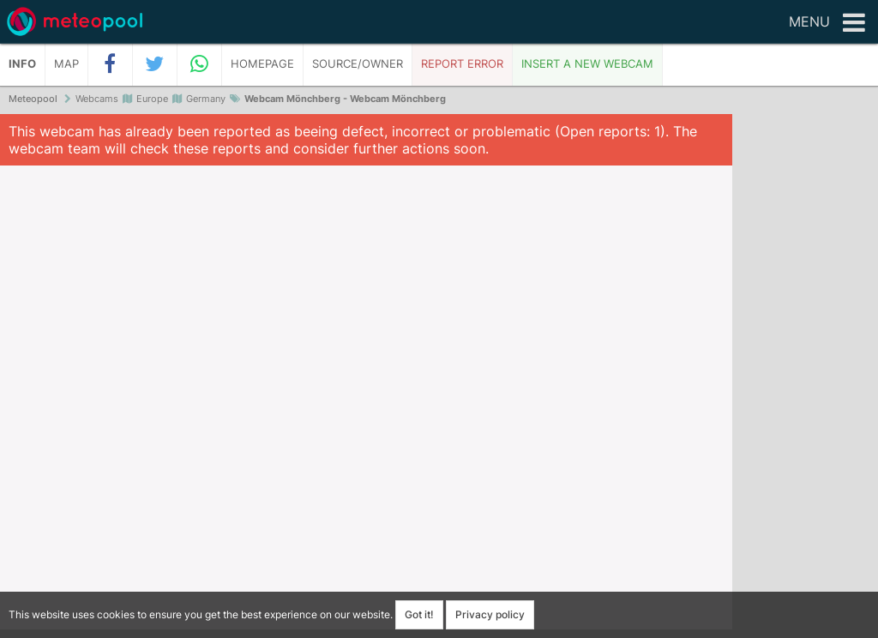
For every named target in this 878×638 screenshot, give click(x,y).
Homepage (262, 63)
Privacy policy (490, 614)
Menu (827, 23)
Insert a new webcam (587, 63)
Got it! (419, 614)
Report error (462, 63)
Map (66, 63)
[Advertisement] (805, 377)
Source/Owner (357, 63)
